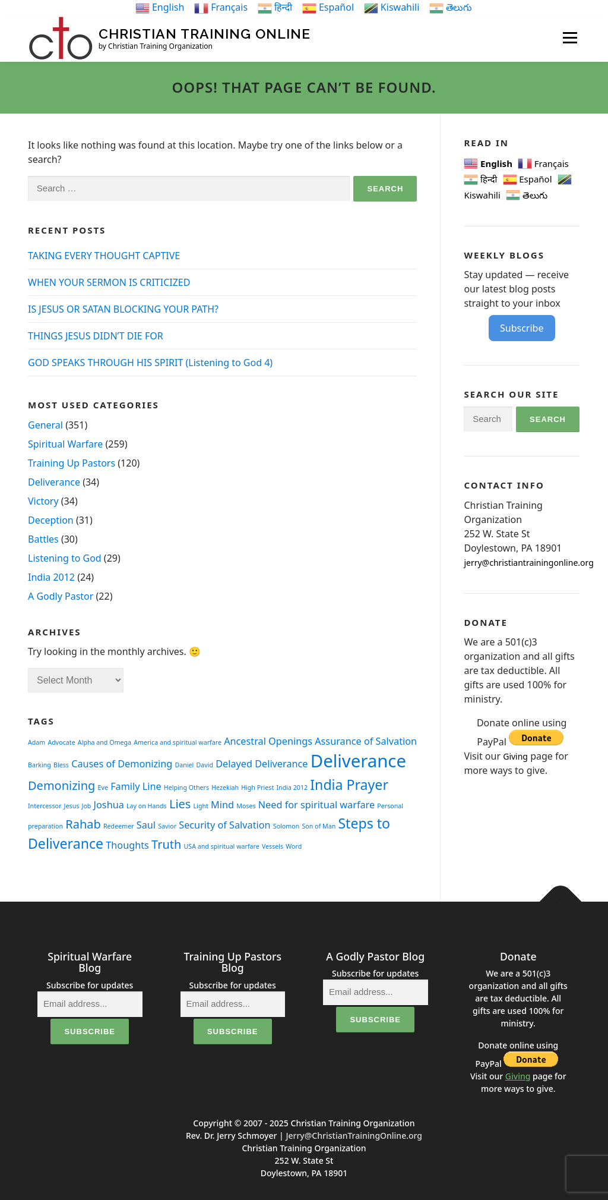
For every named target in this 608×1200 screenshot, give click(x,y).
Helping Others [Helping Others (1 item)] (186, 787)
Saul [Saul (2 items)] (146, 824)
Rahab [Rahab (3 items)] (83, 823)
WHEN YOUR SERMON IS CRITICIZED (109, 282)
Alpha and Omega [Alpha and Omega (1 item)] (104, 742)
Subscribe (521, 328)
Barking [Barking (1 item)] (39, 765)
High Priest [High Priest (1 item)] (257, 787)
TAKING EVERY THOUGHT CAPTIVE (104, 255)
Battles (43, 538)
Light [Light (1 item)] (201, 805)
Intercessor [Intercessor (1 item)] (44, 805)
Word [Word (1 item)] (294, 846)
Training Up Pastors (71, 462)
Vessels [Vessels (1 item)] (272, 846)
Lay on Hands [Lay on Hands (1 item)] (146, 805)
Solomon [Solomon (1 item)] (286, 825)
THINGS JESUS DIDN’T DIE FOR (95, 335)
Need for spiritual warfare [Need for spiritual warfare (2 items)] (316, 804)
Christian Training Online (205, 34)
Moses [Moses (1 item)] (245, 805)
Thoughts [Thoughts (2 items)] (127, 845)
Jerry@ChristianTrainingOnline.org (354, 1135)
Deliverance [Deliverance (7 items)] (358, 761)
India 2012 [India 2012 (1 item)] (292, 787)
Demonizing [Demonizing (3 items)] (61, 785)
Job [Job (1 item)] (86, 805)
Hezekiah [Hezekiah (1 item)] (225, 787)
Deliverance (54, 481)
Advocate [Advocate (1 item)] (61, 742)
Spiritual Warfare (65, 443)
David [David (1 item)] (205, 765)
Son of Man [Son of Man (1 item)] (318, 825)
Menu (569, 37)
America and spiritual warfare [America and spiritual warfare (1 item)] (177, 742)
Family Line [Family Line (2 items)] (136, 786)
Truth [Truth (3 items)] (166, 844)
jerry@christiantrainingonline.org (528, 562)
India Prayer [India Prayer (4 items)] (349, 784)
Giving (515, 756)
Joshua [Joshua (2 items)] (109, 804)
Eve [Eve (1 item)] (103, 787)
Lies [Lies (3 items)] (180, 803)
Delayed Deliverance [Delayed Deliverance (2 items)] (262, 763)
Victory (43, 500)
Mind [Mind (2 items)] (222, 804)
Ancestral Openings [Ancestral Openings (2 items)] (268, 740)
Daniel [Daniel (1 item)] (184, 765)
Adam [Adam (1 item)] (36, 742)
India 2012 (51, 576)
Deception (51, 519)
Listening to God (65, 557)
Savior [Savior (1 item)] (167, 825)
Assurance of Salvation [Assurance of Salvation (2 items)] (366, 740)
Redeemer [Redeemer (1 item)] (118, 825)
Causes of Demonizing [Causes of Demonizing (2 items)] (121, 763)
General (45, 424)
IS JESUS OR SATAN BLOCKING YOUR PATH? (123, 309)
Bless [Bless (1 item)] (61, 765)
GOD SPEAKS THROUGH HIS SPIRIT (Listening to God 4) (150, 362)
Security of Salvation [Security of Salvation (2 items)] (224, 824)
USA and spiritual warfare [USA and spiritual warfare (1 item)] (221, 846)
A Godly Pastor (60, 595)
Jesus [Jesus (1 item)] (72, 805)
